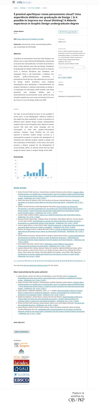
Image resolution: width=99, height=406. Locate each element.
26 (62, 261)
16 (41, 261)
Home (16, 8)
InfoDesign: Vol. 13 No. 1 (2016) (67, 223)
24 (58, 261)
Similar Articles (20, 188)
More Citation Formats (67, 67)
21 (52, 261)
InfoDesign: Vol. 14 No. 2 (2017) (35, 198)
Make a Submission (21, 332)
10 (29, 261)
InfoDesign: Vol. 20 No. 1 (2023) (29, 256)
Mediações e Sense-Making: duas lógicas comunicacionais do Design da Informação (45, 245)
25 (60, 261)
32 (75, 261)
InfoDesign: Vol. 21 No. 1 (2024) (30, 313)
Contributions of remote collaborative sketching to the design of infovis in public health (49, 254)
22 (54, 261)
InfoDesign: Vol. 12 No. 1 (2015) (60, 246)
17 (44, 261)
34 (79, 261)
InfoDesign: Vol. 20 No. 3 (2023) (64, 227)
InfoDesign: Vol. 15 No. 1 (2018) (46, 213)
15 (39, 261)
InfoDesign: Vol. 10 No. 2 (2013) (35, 280)
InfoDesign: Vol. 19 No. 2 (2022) (29, 217)
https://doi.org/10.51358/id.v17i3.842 (30, 39)
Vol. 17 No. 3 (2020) (34, 8)
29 (69, 261)
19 (48, 261)
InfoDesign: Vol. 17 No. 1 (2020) (68, 301)
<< (14, 261)
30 (71, 261)
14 (37, 261)
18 (46, 261)
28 (66, 261)
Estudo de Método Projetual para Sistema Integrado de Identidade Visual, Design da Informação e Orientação (51, 230)
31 (73, 261)
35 (81, 261)
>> (84, 261)
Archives (22, 8)
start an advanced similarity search (35, 265)
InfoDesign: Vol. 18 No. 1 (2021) (47, 305)
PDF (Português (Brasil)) (69, 32)
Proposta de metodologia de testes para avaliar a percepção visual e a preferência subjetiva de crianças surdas (50, 278)
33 (77, 261)
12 (33, 261)
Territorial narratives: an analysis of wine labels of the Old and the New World (48, 201)
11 (31, 261)
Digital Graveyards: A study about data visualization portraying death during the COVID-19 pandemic (51, 226)
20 (50, 261)
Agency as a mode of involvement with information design (60, 215)
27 (64, 261)
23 (56, 261)
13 (35, 261)
